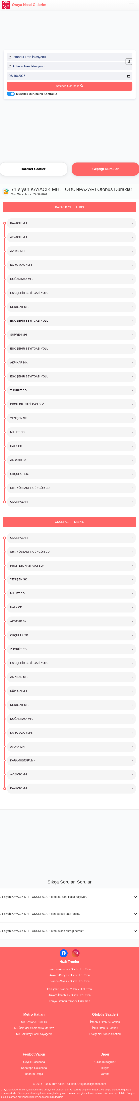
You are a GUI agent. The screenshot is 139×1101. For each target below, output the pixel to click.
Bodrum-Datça (34, 1073)
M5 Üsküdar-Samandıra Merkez (34, 1028)
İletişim (105, 1067)
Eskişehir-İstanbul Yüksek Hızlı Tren (69, 989)
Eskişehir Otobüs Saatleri (105, 1034)
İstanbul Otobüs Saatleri (105, 1022)
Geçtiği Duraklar (105, 169)
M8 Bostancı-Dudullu (34, 1022)
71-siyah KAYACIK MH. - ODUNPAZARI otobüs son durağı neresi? (42, 931)
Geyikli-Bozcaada (34, 1062)
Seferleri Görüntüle (69, 86)
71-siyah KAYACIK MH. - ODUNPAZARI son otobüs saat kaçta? (40, 913)
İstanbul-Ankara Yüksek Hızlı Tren (69, 969)
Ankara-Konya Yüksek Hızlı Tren (69, 975)
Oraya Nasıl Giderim (24, 5)
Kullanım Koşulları (105, 1062)
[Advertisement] (69, 130)
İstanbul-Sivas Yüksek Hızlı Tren (69, 981)
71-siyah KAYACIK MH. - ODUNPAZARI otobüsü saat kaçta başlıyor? (43, 896)
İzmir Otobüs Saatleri (105, 1028)
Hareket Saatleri (33, 169)
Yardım (105, 1073)
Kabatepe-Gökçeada (34, 1067)
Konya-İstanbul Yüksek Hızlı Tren (69, 1001)
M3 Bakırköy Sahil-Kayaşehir (34, 1034)
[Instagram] (76, 953)
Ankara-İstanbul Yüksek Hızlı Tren (69, 995)
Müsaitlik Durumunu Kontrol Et (36, 94)
